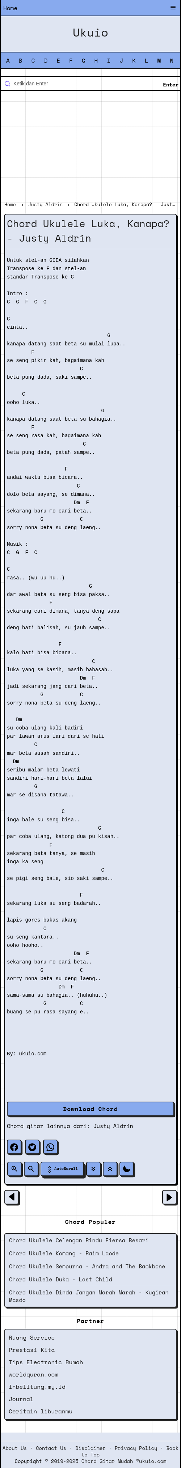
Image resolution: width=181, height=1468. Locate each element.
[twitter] (32, 1147)
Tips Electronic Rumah (46, 1362)
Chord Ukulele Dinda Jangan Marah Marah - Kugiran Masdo (89, 1296)
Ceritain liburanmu (40, 1411)
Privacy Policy (136, 1448)
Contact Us (51, 1448)
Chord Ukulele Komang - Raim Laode (64, 1253)
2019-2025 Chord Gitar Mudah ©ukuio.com (108, 1461)
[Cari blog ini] (90, 83)
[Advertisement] (90, 146)
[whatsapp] (50, 1147)
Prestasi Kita (32, 1349)
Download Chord (90, 1109)
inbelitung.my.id (37, 1386)
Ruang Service (32, 1337)
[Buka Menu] (173, 8)
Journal (21, 1399)
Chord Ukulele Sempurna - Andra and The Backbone (87, 1266)
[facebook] (14, 1147)
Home (10, 8)
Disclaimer (90, 1448)
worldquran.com (33, 1374)
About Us (15, 1448)
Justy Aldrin (113, 1126)
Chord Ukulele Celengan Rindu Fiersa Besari (79, 1240)
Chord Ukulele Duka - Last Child (60, 1279)
